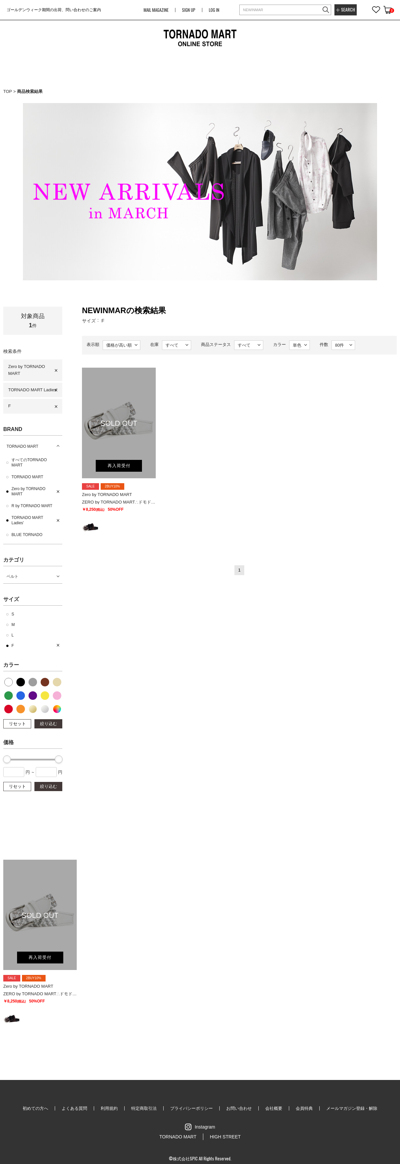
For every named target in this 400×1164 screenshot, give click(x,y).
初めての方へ (35, 1108)
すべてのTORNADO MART (29, 462)
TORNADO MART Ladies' (32, 389)
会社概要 (273, 1108)
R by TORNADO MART (31, 506)
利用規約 (109, 1108)
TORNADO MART (22, 446)
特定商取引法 (144, 1108)
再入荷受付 (119, 465)
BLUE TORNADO (26, 534)
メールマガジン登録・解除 (351, 1108)
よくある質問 (74, 1108)
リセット (17, 723)
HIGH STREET (225, 1136)
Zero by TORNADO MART (26, 370)
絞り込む (48, 723)
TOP (7, 91)
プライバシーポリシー (191, 1108)
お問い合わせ (239, 1108)
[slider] (7, 759)
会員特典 (304, 1108)
